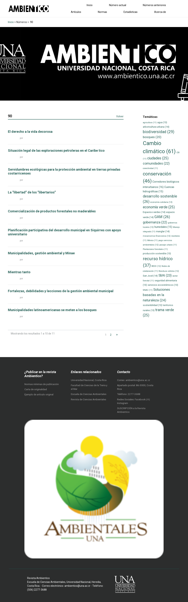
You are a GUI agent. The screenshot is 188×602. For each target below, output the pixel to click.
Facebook (140, 399)
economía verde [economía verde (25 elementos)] (159, 207)
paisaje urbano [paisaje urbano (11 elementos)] (168, 245)
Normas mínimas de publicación (41, 384)
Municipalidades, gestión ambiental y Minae (41, 253)
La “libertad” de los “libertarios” (32, 192)
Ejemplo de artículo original (38, 394)
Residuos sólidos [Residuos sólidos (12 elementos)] (169, 271)
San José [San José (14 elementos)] (150, 275)
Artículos (76, 11)
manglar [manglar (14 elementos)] (163, 231)
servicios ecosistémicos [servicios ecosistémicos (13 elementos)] (163, 285)
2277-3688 (134, 394)
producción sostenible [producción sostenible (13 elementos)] (157, 253)
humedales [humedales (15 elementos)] (163, 226)
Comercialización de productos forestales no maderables (52, 211)
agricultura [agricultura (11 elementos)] (150, 122)
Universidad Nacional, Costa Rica (88, 380)
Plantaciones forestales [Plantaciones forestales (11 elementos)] (155, 249)
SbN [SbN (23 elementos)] (165, 275)
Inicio (90, 5)
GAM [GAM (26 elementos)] (162, 217)
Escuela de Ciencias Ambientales (88, 394)
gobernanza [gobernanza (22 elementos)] (155, 222)
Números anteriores (154, 5)
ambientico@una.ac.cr (138, 380)
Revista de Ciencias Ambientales (88, 399)
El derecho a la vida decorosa (30, 131)
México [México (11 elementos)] (152, 240)
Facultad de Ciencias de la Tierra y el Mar (89, 387)
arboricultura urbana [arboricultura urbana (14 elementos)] (156, 126)
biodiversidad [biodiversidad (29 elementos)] (158, 131)
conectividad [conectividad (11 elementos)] (150, 168)
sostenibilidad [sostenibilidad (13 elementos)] (152, 305)
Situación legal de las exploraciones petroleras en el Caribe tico (56, 150)
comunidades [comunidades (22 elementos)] (156, 163)
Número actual (117, 5)
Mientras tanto (19, 272)
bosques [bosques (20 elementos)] (152, 137)
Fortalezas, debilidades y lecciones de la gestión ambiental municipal (60, 291)
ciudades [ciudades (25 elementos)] (158, 158)
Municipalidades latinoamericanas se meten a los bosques (52, 310)
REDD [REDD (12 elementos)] (156, 266)
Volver (120, 116)
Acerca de (160, 11)
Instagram (122, 403)
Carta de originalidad (35, 389)
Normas (102, 11)
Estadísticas (131, 11)
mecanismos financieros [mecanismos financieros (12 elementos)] (157, 236)
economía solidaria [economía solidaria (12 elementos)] (161, 202)
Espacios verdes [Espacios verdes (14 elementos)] (154, 212)
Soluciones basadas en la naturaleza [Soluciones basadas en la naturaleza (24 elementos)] (156, 294)
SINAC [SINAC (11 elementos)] (148, 290)
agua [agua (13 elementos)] (162, 122)
